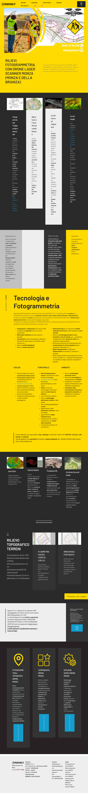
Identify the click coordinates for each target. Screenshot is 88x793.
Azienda (23, 2)
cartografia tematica (47, 379)
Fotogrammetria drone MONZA (70, 765)
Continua (18, 733)
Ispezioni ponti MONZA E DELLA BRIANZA (69, 780)
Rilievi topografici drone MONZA (70, 769)
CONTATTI (81, 4)
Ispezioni (59, 2)
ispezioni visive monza (24, 384)
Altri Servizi (24, 5)
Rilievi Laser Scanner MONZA (69, 785)
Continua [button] (77, 628)
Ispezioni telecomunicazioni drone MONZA (70, 774)
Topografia (34, 2)
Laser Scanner (47, 2)
